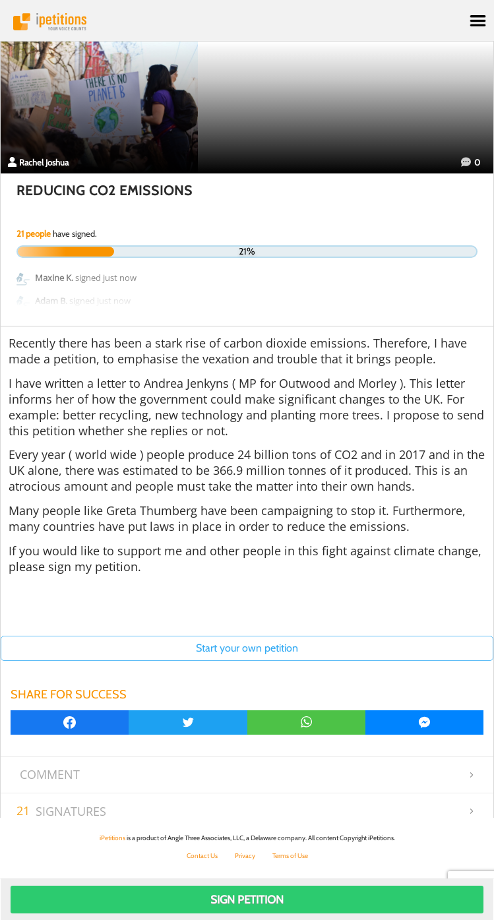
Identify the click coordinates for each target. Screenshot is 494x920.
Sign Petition (247, 899)
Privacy (245, 855)
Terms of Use (290, 855)
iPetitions (247, 21)
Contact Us (202, 855)
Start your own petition (247, 648)
